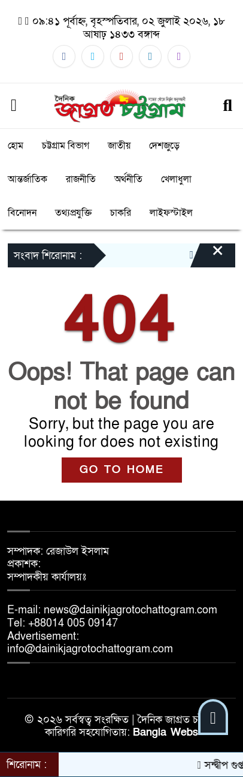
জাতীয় (119, 145)
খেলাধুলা (176, 179)
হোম (15, 145)
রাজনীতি (81, 179)
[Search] (227, 106)
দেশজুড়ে (164, 145)
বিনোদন (22, 212)
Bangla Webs (165, 732)
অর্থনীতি (128, 179)
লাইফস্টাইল (171, 212)
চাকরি (120, 212)
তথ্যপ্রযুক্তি (73, 212)
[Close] (207, 256)
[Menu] (13, 106)
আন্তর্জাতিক (27, 179)
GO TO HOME (122, 470)
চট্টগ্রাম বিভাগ (65, 145)
